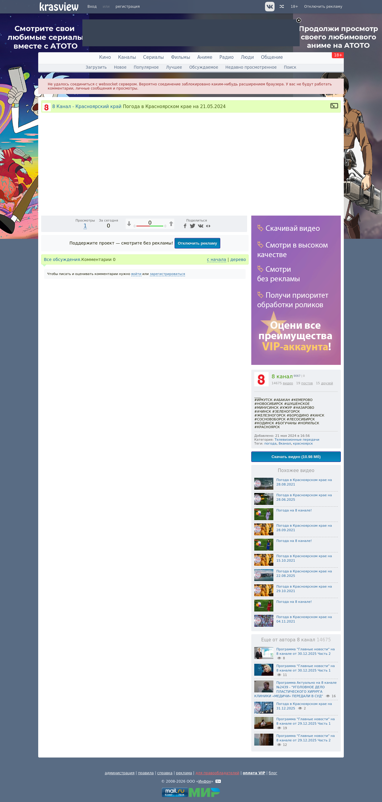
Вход (92, 6)
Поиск (290, 67)
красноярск (303, 443)
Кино (105, 57)
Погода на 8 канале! (294, 510)
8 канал (282, 377)
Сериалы (153, 57)
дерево (238, 371)
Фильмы (180, 57)
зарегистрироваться (167, 386)
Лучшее (174, 67)
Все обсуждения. (62, 371)
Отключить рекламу (323, 6)
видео (288, 383)
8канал (284, 443)
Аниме (204, 57)
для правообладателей (217, 773)
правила (146, 773)
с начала (216, 371)
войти (136, 386)
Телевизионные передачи (297, 440)
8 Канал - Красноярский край (86, 106)
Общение (272, 57)
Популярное (146, 67)
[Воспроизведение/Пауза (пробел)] (46, 322)
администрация (120, 773)
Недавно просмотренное (251, 67)
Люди (247, 57)
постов (307, 383)
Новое (120, 67)
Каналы (127, 57)
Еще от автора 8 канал (296, 640)
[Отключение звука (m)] (214, 322)
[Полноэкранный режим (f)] (241, 322)
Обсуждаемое (203, 67)
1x (204, 322)
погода (270, 443)
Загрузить (96, 67)
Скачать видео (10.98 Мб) (296, 456)
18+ (294, 6)
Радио (226, 57)
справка (164, 773)
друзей (327, 383)
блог (273, 773)
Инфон (204, 781)
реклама (184, 773)
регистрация (127, 6)
